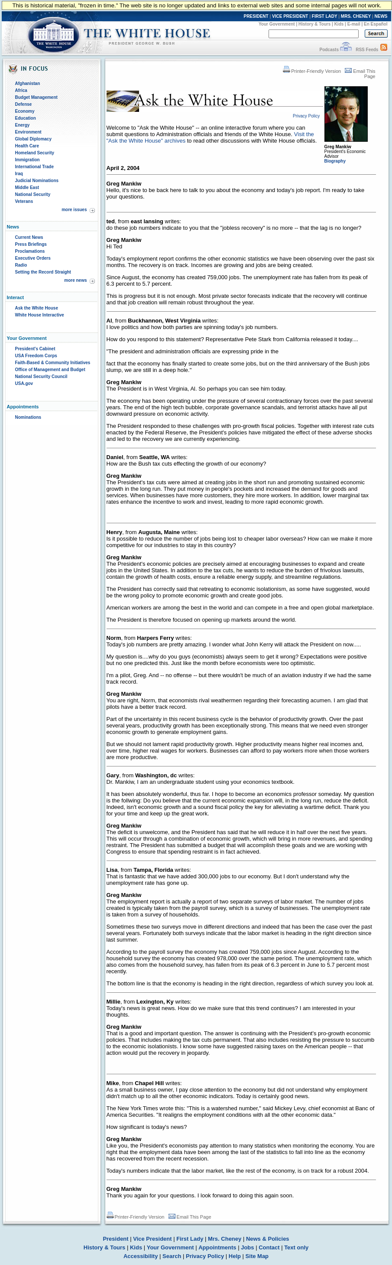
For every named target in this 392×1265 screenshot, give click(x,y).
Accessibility (140, 1256)
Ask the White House (36, 308)
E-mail (353, 24)
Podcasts (328, 49)
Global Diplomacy (33, 139)
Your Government (277, 24)
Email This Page (189, 1216)
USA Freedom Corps (36, 355)
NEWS (381, 16)
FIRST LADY (324, 16)
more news (75, 280)
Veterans (24, 201)
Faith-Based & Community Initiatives (53, 362)
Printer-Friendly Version (312, 71)
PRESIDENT (255, 16)
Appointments (217, 1247)
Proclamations (30, 251)
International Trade (34, 166)
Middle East (27, 187)
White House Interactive (39, 315)
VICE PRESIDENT (290, 16)
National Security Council (41, 376)
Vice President (152, 1239)
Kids (339, 24)
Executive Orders (33, 258)
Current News (29, 237)
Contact (269, 1247)
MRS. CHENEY (356, 16)
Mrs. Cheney (224, 1239)
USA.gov (24, 383)
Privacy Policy (205, 1256)
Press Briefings (31, 244)
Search (171, 1256)
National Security (33, 194)
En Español (375, 24)
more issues (74, 209)
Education (25, 118)
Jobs (247, 1247)
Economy (25, 111)
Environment (28, 132)
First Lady (189, 1239)
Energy (22, 125)
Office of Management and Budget (50, 369)
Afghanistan (27, 83)
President (115, 1239)
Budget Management (36, 97)
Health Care (27, 145)
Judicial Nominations (37, 180)
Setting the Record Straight (43, 272)
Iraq (19, 173)
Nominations (28, 417)
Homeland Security (35, 152)
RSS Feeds (367, 49)
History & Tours (314, 24)
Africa (21, 90)
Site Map (257, 1256)
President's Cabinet (35, 348)
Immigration (27, 159)
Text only (296, 1247)
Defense (23, 104)
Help (235, 1256)
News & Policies (267, 1239)
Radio (21, 265)
